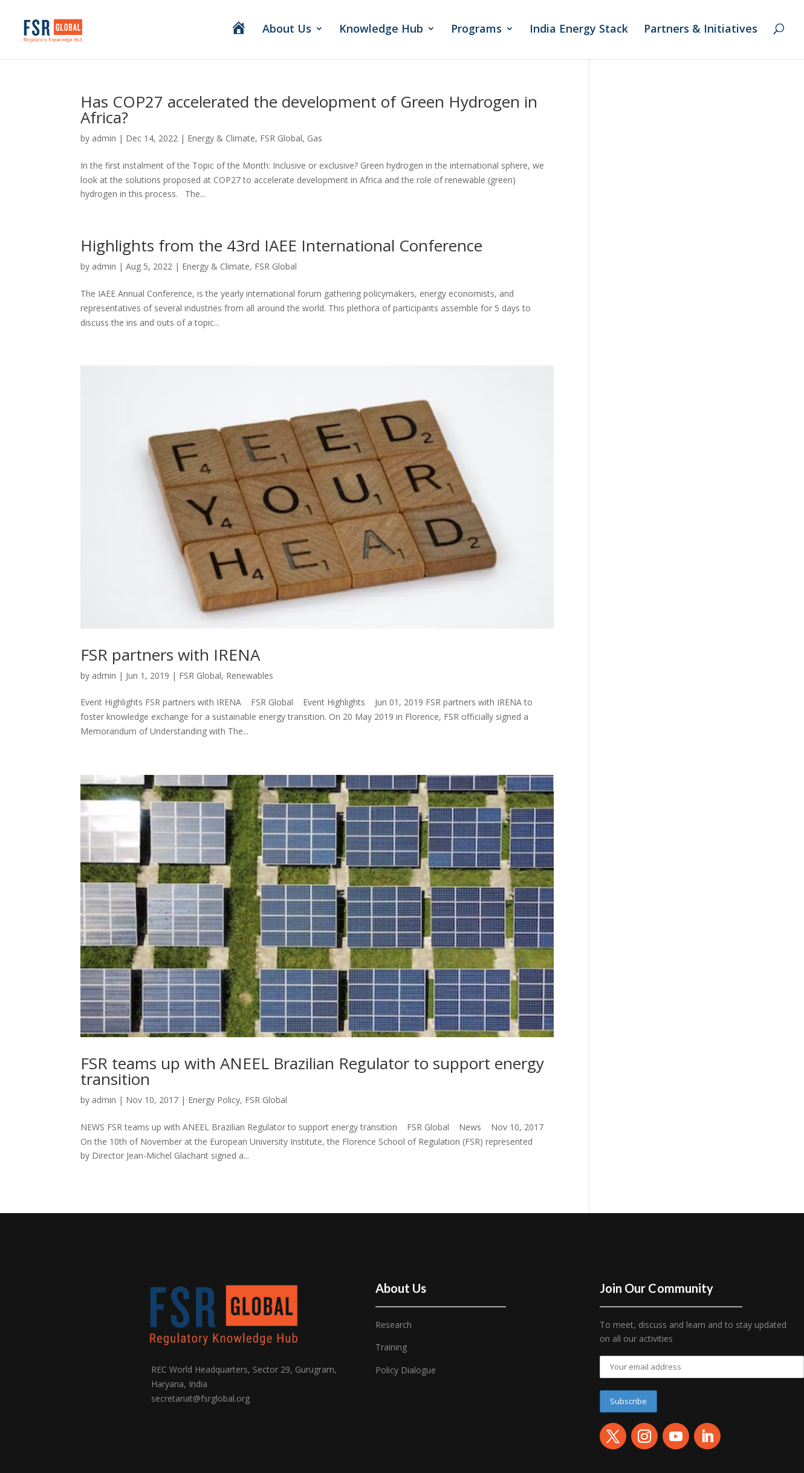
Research (393, 1324)
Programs (476, 30)
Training (391, 1347)
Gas (314, 138)
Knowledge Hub (381, 30)
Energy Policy (214, 1100)
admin (104, 138)
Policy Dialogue (405, 1370)
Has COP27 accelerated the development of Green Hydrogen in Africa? (308, 109)
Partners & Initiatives (702, 30)
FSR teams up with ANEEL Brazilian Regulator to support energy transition (312, 1071)
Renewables (249, 675)
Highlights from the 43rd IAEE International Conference (281, 245)
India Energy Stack (579, 30)
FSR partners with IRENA (170, 654)
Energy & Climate (221, 138)
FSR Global (281, 138)
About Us (286, 30)
